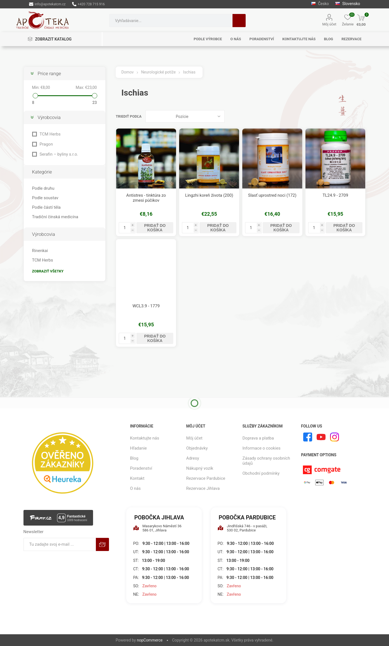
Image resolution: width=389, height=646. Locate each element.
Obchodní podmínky (261, 473)
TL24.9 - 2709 (335, 195)
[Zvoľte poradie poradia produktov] (185, 116)
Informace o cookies (262, 448)
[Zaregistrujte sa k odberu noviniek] (59, 544)
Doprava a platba (258, 438)
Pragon (46, 144)
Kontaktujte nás (144, 438)
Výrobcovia (49, 117)
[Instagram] (334, 437)
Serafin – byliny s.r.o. (59, 154)
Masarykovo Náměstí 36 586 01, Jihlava (157, 528)
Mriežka (351, 116)
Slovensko (347, 3)
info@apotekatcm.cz (47, 4)
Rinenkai (40, 250)
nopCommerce (150, 640)
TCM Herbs (50, 134)
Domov (127, 72)
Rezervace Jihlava (203, 488)
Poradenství (141, 468)
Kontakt (137, 478)
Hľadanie (239, 20)
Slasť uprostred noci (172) (272, 195)
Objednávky (197, 448)
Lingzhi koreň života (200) (209, 195)
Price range (49, 73)
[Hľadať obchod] (171, 20)
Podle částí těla (46, 207)
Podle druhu (43, 188)
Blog (134, 458)
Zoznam (361, 116)
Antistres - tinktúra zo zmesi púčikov (146, 198)
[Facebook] (307, 437)
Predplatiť (102, 544)
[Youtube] (321, 437)
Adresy (192, 458)
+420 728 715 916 (88, 4)
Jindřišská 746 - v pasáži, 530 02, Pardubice (242, 528)
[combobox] (171, 20)
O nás (135, 488)
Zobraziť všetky (48, 271)
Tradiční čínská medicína (55, 216)
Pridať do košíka (155, 227)
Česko (320, 3)
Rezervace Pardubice (205, 478)
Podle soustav (45, 197)
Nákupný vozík (199, 468)
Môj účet (329, 24)
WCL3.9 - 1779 (146, 305)
